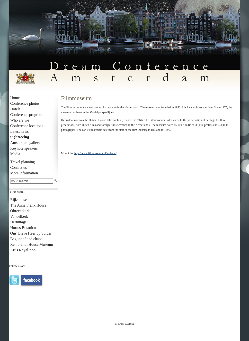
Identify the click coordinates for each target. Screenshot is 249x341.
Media (15, 154)
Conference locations (26, 126)
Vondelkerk (19, 216)
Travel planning (22, 162)
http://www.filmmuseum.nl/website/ (95, 153)
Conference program (26, 115)
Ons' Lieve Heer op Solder (31, 233)
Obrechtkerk (20, 211)
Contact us (18, 167)
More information (24, 173)
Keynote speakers (24, 148)
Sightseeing (19, 137)
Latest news (19, 131)
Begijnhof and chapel (27, 239)
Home (15, 98)
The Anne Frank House (28, 205)
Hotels (15, 109)
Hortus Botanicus (23, 228)
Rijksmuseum (21, 200)
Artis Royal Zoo (23, 250)
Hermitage (18, 222)
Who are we (19, 120)
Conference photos (24, 103)
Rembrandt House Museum (31, 244)
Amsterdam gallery (25, 143)
